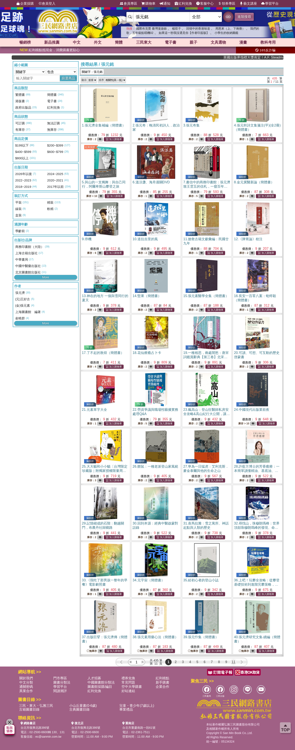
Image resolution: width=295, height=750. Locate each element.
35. (201, 580)
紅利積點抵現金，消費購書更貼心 (50, 50)
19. (206, 357)
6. (151, 182)
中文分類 (26, 682)
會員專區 (128, 3)
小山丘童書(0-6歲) (83, 705)
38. (155, 637)
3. (191, 125)
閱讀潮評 (60, 691)
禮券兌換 (128, 678)
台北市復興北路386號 (35, 727)
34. (148, 580)
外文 (98, 42)
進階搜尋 (244, 17)
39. (201, 637)
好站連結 (128, 691)
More (45, 277)
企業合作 (162, 686)
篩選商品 (68, 78)
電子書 (170, 42)
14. (147, 296)
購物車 (148, 3)
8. (254, 182)
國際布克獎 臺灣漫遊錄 (151, 28)
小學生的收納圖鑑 (226, 32)
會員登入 (46, 3)
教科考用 (268, 42)
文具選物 (218, 42)
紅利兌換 (183, 3)
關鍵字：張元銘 (92, 71)
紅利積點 (162, 678)
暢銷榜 (25, 42)
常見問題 (128, 682)
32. (256, 528)
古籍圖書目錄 (29, 709)
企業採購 (25, 3)
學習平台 (270, 3)
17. (103, 353)
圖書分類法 (61, 682)
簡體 (119, 42)
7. (206, 186)
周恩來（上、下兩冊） (230, 28)
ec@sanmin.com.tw (48, 736)
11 (233, 662)
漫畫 (243, 42)
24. (251, 409)
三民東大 (143, 42)
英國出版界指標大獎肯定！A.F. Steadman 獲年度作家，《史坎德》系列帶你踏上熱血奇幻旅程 (264, 57)
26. (155, 466)
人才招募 (94, 678)
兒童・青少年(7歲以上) (136, 705)
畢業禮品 (126, 709)
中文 (76, 42)
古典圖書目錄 (79, 709)
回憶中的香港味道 (198, 28)
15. (206, 296)
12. (248, 239)
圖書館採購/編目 (100, 686)
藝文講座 (248, 3)
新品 (51, 42)
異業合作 (26, 691)
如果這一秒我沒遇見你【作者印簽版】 (184, 32)
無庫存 (92, 651)
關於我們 (26, 678)
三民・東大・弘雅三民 (36, 705)
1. (104, 125)
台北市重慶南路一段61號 (138, 727)
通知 (165, 3)
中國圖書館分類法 (101, 682)
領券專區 (226, 3)
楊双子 (176, 28)
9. (87, 239)
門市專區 (60, 678)
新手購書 (162, 682)
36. (256, 584)
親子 (193, 42)
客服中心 (205, 3)
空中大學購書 (131, 686)
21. (94, 409)
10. (145, 239)
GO (228, 17)
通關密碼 (26, 686)
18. (147, 353)
